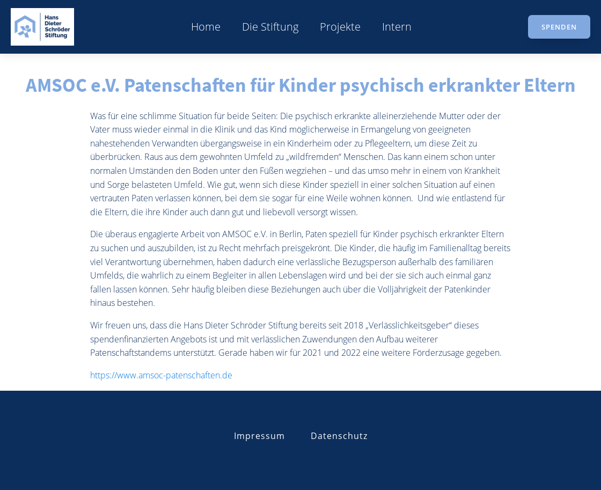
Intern (397, 26)
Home (206, 26)
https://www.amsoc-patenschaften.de (161, 375)
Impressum (259, 436)
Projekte (340, 26)
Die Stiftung (270, 26)
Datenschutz (339, 436)
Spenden (559, 27)
